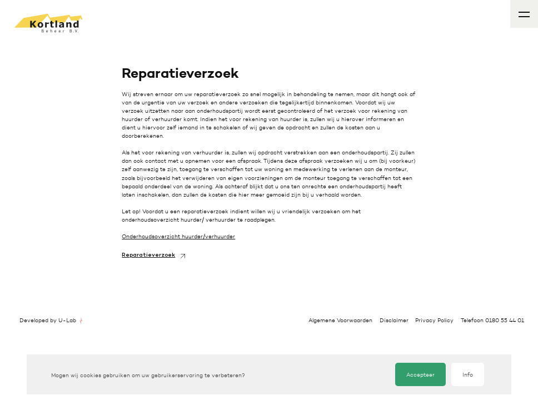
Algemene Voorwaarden (340, 320)
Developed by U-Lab (47, 320)
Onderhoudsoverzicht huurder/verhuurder (178, 236)
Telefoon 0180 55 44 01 (492, 320)
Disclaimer (394, 320)
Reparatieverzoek (148, 255)
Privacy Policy (434, 320)
